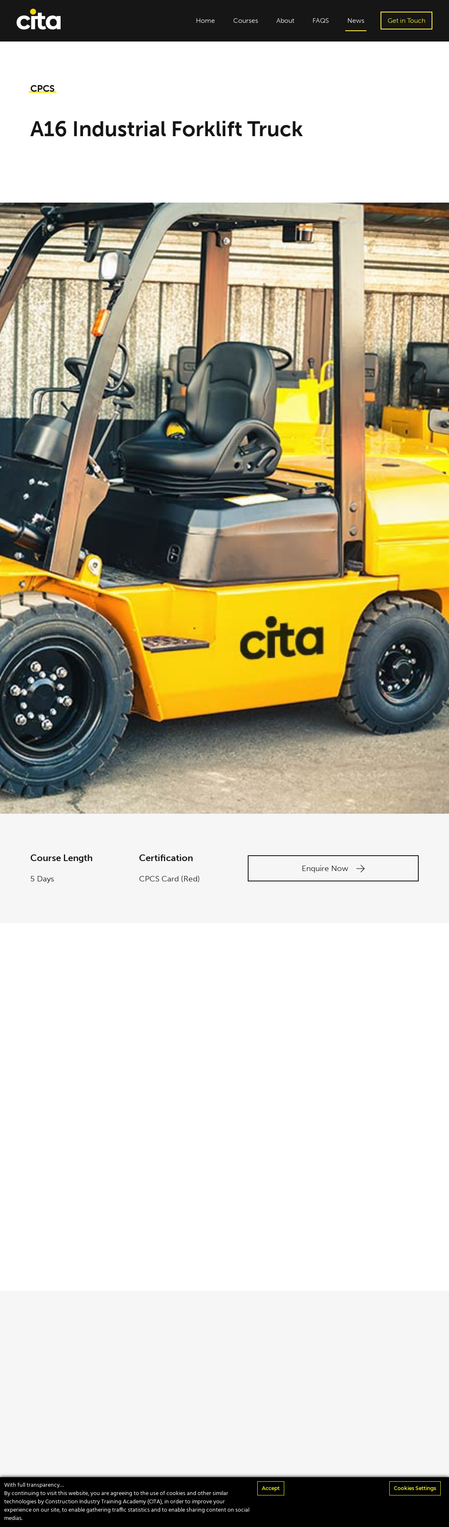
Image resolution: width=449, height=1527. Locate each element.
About (285, 20)
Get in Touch (406, 20)
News (355, 20)
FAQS (320, 20)
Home (205, 20)
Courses (245, 20)
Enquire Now (333, 868)
